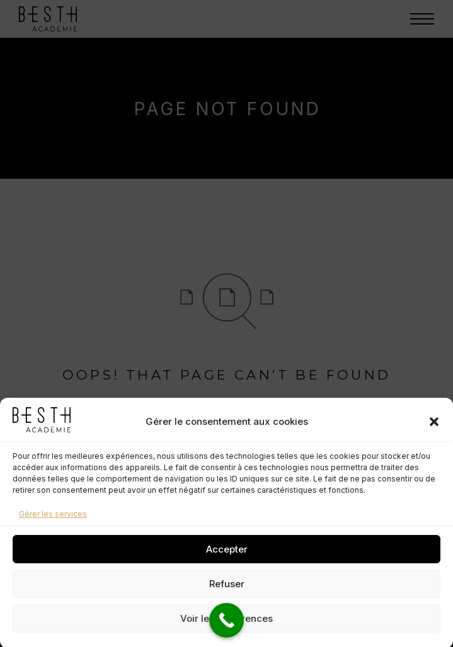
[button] (434, 430)
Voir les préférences (226, 626)
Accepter (227, 557)
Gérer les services (53, 522)
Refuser (226, 591)
